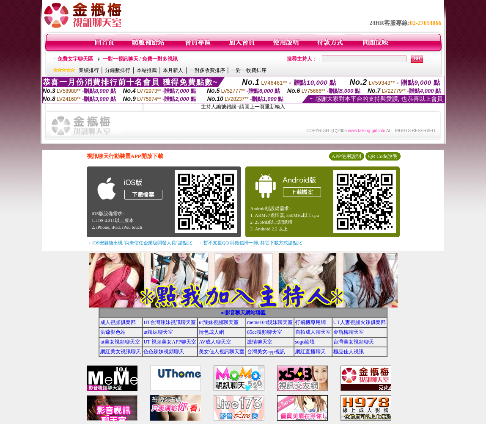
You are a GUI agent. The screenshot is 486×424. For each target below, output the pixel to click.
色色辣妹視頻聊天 (163, 352)
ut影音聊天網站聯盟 (243, 313)
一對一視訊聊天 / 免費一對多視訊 (140, 59)
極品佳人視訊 (348, 352)
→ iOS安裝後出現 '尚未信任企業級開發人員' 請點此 (139, 242)
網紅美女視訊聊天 (120, 352)
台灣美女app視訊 (266, 352)
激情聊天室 (259, 342)
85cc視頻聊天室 (264, 332)
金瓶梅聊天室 (348, 332)
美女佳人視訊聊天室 (221, 352)
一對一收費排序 (248, 70)
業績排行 (89, 70)
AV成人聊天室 (215, 342)
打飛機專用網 (310, 322)
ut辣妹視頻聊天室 (218, 322)
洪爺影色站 (113, 332)
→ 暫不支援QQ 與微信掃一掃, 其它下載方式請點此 (250, 242)
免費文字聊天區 (75, 59)
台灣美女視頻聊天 (353, 342)
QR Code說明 (383, 156)
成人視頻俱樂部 (118, 322)
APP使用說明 (346, 156)
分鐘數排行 (117, 70)
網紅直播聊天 (310, 352)
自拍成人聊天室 (313, 332)
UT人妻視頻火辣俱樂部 (359, 322)
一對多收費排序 (207, 70)
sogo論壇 (305, 342)
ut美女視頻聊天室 (120, 342)
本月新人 (173, 70)
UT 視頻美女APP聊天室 (169, 342)
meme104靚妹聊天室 (269, 322)
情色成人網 (211, 332)
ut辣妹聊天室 (158, 332)
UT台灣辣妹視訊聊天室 (169, 322)
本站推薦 (147, 70)
